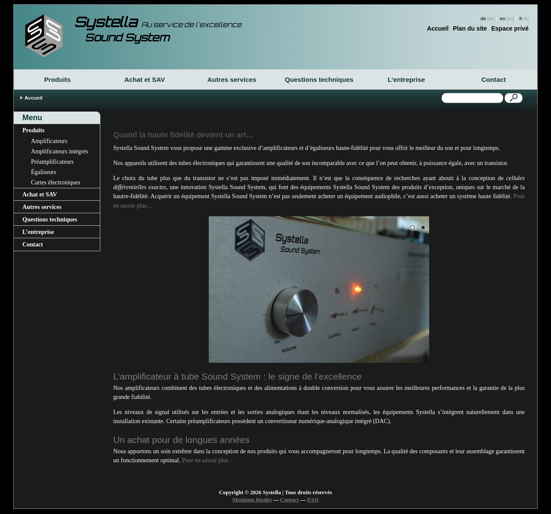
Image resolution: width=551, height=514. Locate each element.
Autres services (232, 79)
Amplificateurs (49, 140)
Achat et (144, 79)
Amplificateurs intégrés (59, 151)
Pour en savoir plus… (208, 460)
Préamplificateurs (52, 161)
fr (520, 18)
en (502, 18)
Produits (57, 79)
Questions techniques (319, 79)
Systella (157, 22)
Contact (493, 79)
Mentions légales (252, 500)
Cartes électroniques (55, 182)
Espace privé (510, 28)
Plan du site (470, 28)
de (483, 18)
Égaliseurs (43, 171)
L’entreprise (406, 79)
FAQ (313, 500)
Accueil (438, 28)
